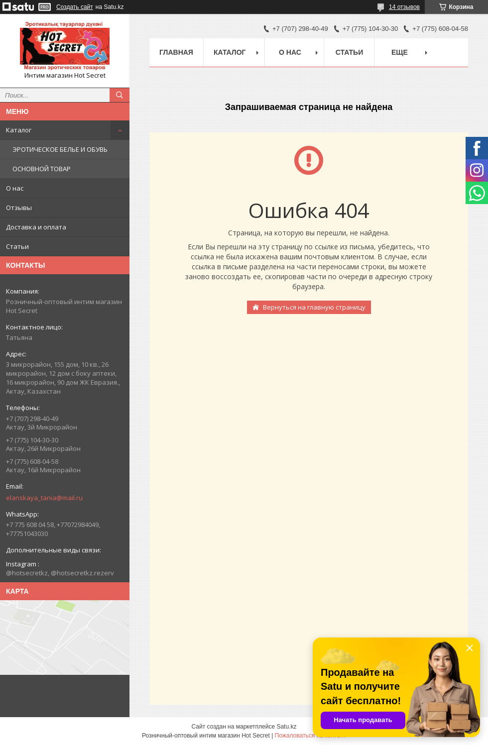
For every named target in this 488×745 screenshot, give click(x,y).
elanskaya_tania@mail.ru (44, 497)
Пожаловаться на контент (310, 735)
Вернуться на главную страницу (314, 307)
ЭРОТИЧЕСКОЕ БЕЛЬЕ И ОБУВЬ (60, 149)
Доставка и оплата (36, 226)
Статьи (17, 246)
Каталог (18, 129)
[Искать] (119, 95)
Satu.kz (286, 726)
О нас (14, 188)
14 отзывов (404, 6)
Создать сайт (74, 6)
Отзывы (19, 207)
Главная (176, 52)
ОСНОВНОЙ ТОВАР (41, 168)
